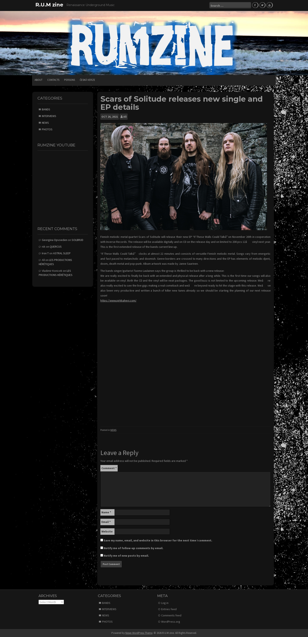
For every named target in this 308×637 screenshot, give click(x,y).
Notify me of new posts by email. (126, 555)
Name (106, 512)
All (125, 116)
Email (106, 521)
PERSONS (69, 79)
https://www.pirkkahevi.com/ (118, 300)
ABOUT (38, 79)
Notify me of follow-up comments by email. (133, 548)
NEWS (113, 429)
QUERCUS (56, 246)
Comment (109, 468)
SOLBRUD (77, 240)
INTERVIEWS (49, 115)
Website (107, 531)
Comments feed (171, 615)
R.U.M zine (49, 5)
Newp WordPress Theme (138, 633)
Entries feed (169, 609)
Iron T (45, 253)
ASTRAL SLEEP (62, 253)
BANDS (46, 109)
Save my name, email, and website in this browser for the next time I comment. (158, 540)
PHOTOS (47, 129)
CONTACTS (53, 79)
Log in (164, 603)
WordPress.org (170, 621)
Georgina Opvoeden (54, 240)
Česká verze (87, 79)
